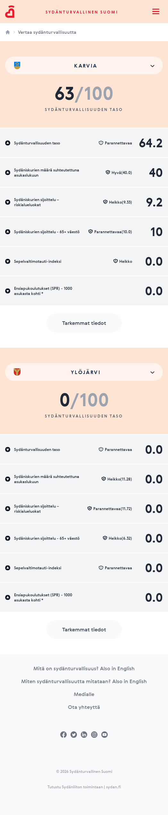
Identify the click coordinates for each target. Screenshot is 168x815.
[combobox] (84, 65)
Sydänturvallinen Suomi (82, 11)
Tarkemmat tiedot (84, 322)
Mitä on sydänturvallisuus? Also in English (84, 668)
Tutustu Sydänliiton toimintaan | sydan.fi (84, 786)
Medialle (84, 694)
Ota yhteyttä (84, 706)
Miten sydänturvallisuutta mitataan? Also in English (84, 681)
